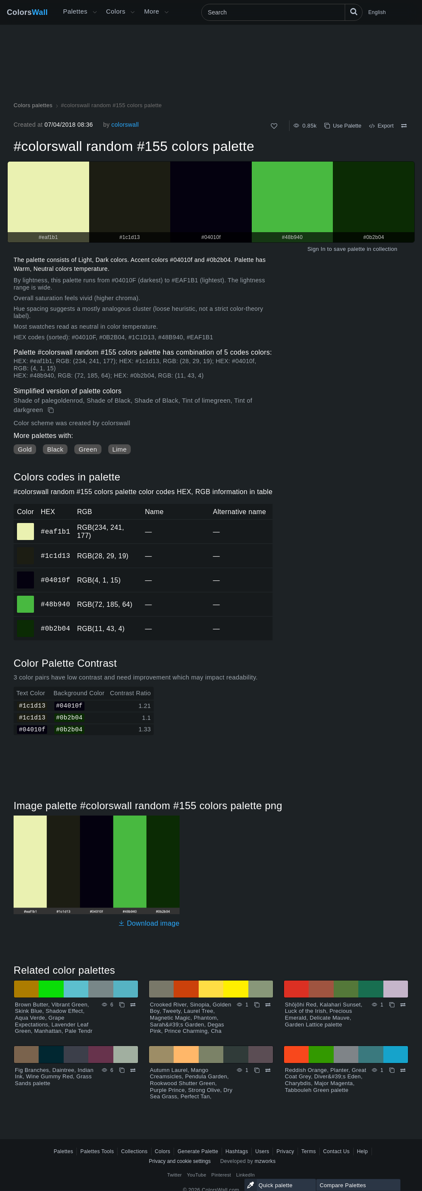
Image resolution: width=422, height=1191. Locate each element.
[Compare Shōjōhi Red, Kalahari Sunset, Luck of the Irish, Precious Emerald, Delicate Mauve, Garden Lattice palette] (403, 1005)
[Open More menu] (95, 12)
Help (362, 1151)
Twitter (174, 1174)
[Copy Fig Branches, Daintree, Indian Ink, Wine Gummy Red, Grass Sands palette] (122, 1070)
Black (55, 449)
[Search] (282, 12)
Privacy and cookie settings (180, 1161)
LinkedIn (245, 1174)
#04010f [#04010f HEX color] (25, 574)
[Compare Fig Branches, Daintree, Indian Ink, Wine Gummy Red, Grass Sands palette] (133, 1070)
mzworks (265, 1161)
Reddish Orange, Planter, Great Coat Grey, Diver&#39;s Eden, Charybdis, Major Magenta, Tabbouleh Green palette (325, 1080)
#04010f (55, 580)
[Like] (274, 126)
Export (381, 125)
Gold (25, 449)
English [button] (377, 12)
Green (88, 449)
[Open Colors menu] (132, 12)
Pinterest (221, 1174)
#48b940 (55, 604)
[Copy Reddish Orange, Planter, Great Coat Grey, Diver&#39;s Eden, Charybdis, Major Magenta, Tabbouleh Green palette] (392, 1070)
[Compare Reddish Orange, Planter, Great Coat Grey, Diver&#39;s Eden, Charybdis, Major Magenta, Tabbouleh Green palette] (403, 1070)
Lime (120, 449)
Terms (308, 1151)
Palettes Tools (97, 1151)
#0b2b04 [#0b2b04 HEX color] (25, 622)
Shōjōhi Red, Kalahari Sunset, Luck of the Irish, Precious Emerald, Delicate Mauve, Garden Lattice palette (324, 1014)
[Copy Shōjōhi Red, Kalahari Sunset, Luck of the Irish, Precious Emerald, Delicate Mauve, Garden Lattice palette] (392, 1005)
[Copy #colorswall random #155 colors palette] (51, 410)
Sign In (316, 249)
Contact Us (336, 1151)
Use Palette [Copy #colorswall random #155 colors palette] (342, 125)
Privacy (285, 1151)
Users (262, 1151)
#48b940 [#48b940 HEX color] (25, 598)
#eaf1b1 (55, 531)
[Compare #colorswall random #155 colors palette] (404, 125)
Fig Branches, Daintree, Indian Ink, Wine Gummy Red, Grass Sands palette (54, 1076)
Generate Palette (197, 1151)
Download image (149, 923)
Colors (27, 12)
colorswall (125, 124)
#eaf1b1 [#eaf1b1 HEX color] (25, 525)
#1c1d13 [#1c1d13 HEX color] (25, 549)
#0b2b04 (55, 628)
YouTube (196, 1174)
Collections (134, 1151)
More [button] (151, 11)
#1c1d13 (55, 555)
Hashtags (236, 1151)
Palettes (75, 11)
